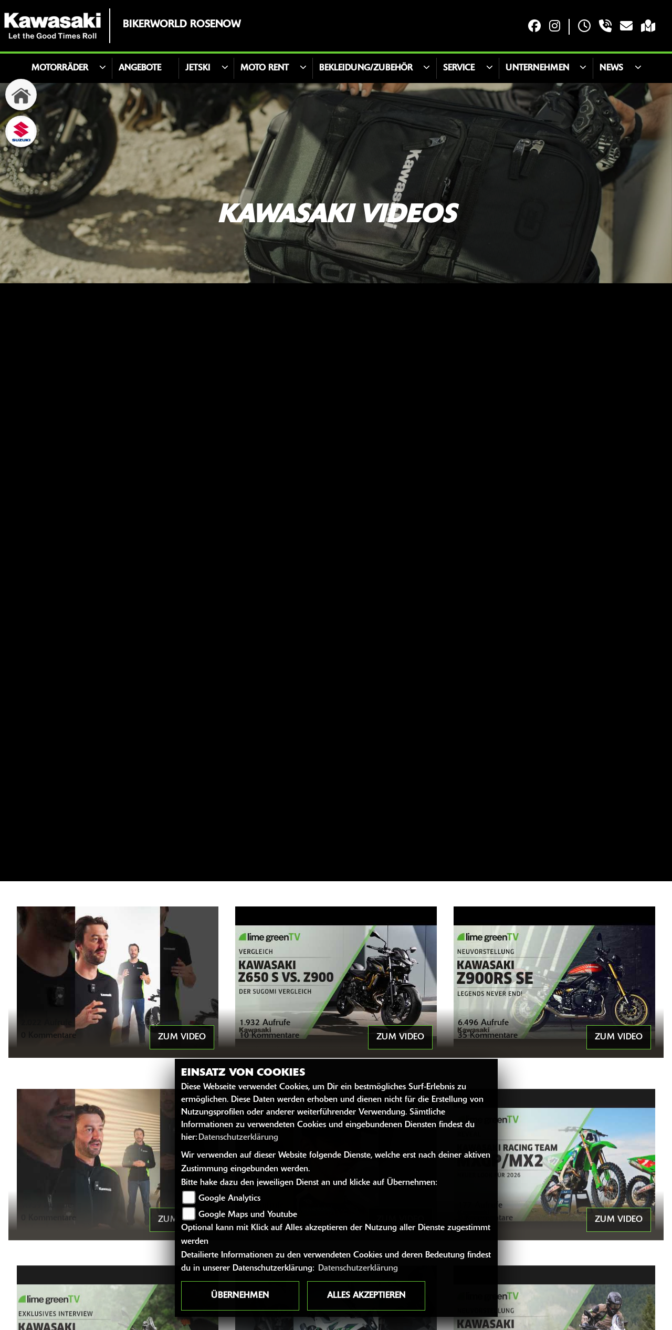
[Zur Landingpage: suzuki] (21, 131)
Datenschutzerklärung (238, 1137)
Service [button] (459, 68)
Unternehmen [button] (537, 68)
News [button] (611, 68)
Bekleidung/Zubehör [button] (366, 68)
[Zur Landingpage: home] (21, 94)
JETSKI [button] (197, 68)
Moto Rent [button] (264, 68)
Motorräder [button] (60, 68)
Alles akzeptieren (366, 1296)
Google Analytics (229, 1198)
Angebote (140, 68)
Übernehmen (240, 1296)
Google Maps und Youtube (247, 1215)
